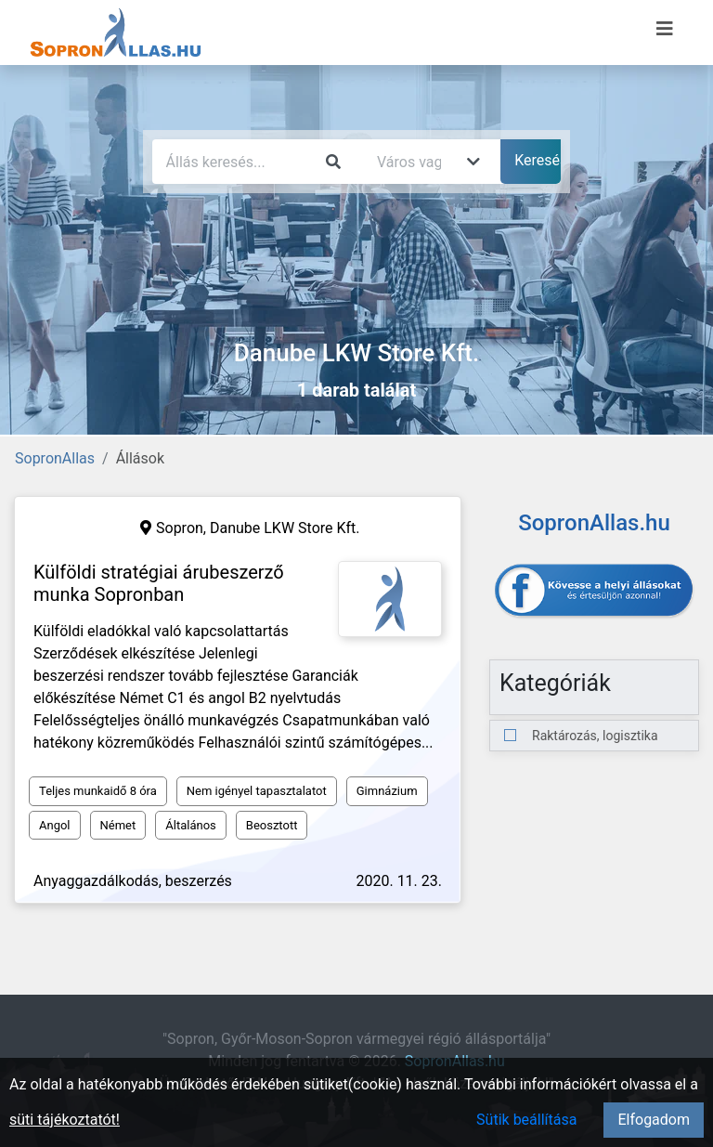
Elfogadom (653, 1119)
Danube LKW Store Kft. (285, 528)
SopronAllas (55, 458)
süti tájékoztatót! (64, 1119)
